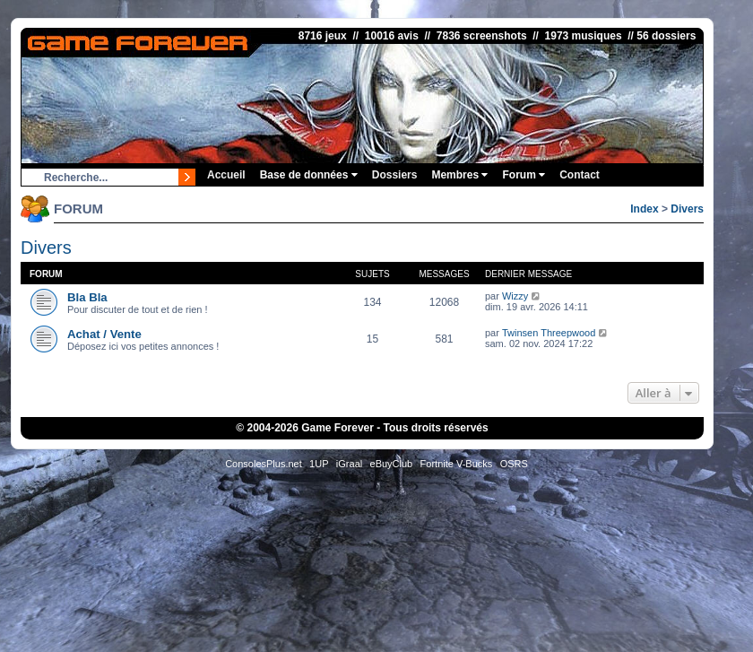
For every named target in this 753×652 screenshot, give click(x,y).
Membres (459, 175)
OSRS (514, 463)
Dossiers (395, 175)
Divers (687, 209)
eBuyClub (391, 463)
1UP (318, 463)
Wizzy (515, 296)
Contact (579, 175)
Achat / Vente (104, 334)
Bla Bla (87, 297)
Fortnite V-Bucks (456, 463)
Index (644, 209)
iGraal (349, 463)
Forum (523, 175)
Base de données (309, 175)
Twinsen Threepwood (548, 332)
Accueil (226, 175)
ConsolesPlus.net (263, 463)
